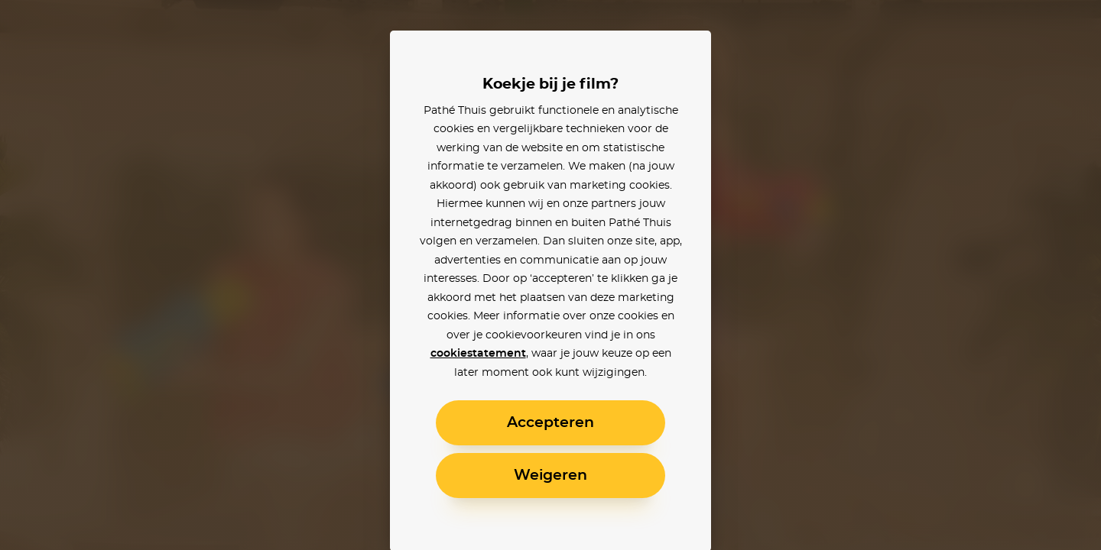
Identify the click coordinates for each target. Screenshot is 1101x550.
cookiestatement (478, 353)
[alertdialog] (550, 275)
